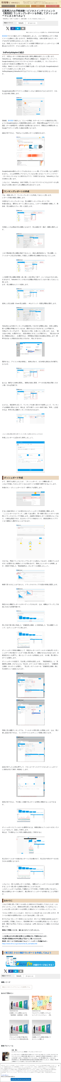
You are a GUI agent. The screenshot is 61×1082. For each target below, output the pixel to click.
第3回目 (4, 36)
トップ (8, 6)
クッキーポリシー (4, 1075)
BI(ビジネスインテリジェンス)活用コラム (16, 987)
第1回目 (10, 120)
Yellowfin (20, 23)
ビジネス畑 (23, 6)
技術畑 (38, 6)
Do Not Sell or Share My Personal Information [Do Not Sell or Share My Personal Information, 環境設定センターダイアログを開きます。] (20, 1079)
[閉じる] (58, 1065)
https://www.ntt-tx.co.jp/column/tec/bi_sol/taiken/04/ (19, 944)
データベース (31, 23)
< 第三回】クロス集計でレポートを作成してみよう (27, 953)
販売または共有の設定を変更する (8, 1076)
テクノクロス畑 (52, 6)
